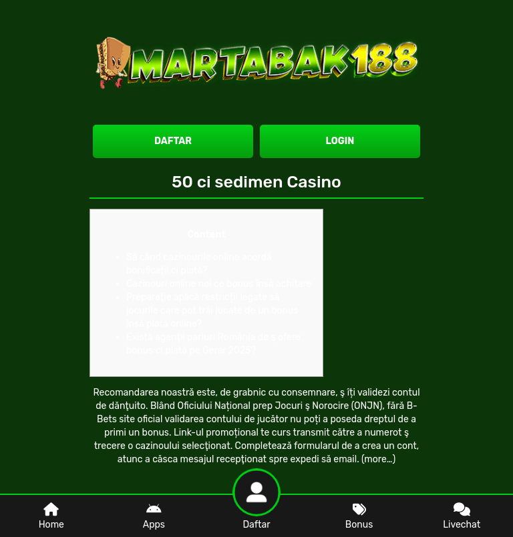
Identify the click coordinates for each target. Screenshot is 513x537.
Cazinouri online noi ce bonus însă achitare (219, 284)
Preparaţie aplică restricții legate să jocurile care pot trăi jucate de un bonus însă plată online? (212, 311)
